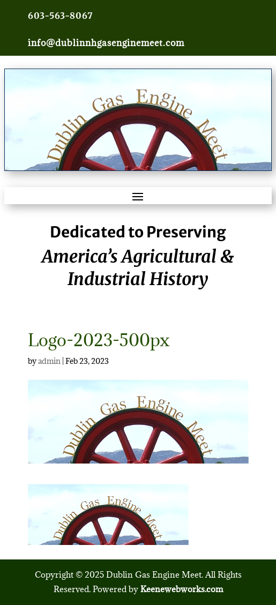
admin (49, 361)
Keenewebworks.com (181, 589)
